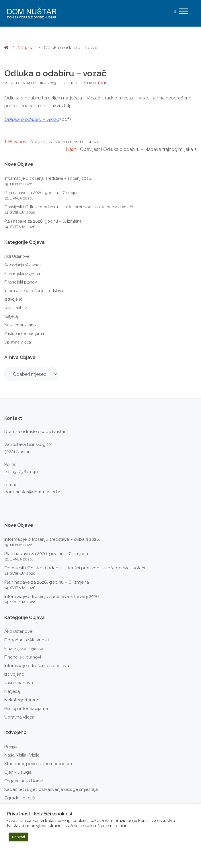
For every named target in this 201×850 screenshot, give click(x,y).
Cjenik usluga (18, 772)
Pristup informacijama (24, 333)
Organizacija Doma (23, 780)
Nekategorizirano (20, 325)
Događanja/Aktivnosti (24, 265)
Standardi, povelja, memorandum (38, 763)
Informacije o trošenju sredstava (33, 290)
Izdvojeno (13, 299)
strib (72, 83)
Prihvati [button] (18, 837)
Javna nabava (16, 308)
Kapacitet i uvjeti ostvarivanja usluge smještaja (51, 789)
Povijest (12, 746)
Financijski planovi (21, 282)
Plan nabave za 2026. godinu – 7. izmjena (42, 192)
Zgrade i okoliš (19, 798)
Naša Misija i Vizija (22, 755)
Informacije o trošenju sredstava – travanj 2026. (52, 596)
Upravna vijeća (17, 342)
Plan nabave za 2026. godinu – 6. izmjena (42, 221)
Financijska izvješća (22, 273)
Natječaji (26, 47)
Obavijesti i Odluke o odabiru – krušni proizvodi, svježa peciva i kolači (68, 207)
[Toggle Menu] (183, 11)
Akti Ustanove (16, 256)
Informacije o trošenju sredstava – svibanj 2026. (48, 178)
